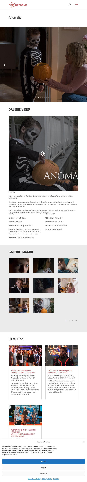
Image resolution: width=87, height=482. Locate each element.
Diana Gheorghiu (55, 376)
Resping (43, 468)
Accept (43, 461)
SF (34, 378)
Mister (31, 378)
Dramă (19, 378)
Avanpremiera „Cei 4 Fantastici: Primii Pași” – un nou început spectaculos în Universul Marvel (23, 433)
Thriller (13, 380)
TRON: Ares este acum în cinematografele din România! (23, 371)
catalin (15, 376)
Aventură (14, 378)
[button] (83, 442)
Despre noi (56, 479)
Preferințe (43, 474)
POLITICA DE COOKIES (34, 479)
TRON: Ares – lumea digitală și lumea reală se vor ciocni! (60, 371)
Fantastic (25, 378)
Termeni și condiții (47, 479)
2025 (27, 376)
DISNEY (61, 378)
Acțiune (32, 376)
